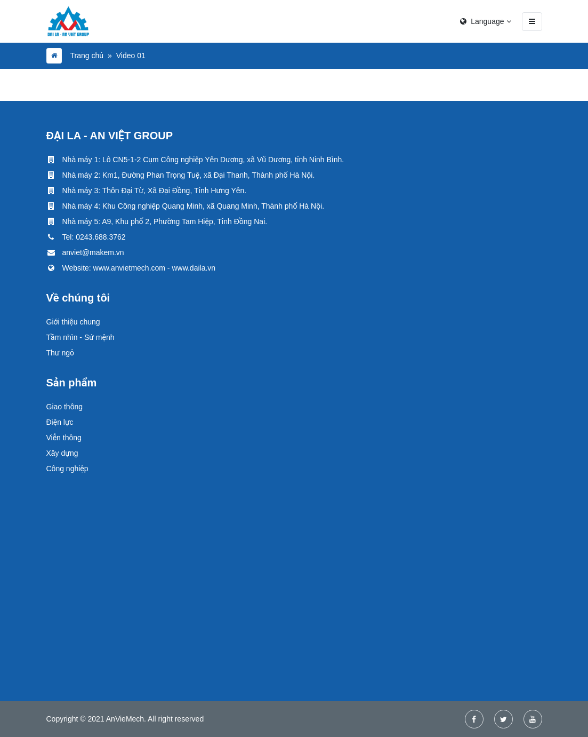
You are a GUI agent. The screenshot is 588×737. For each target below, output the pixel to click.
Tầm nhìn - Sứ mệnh (80, 337)
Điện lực (60, 422)
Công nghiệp (67, 468)
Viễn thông (64, 437)
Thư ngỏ (60, 352)
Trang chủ (86, 55)
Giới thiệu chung (73, 322)
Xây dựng (62, 453)
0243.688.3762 (100, 237)
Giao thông (64, 406)
